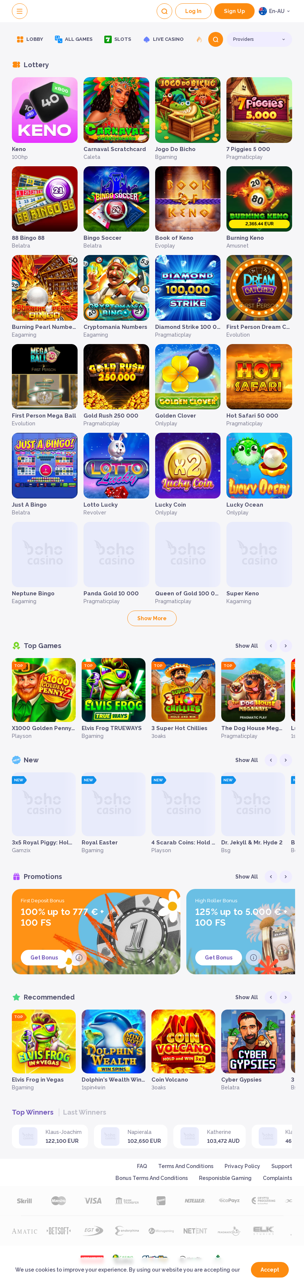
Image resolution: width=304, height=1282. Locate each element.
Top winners (32, 1112)
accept (270, 1270)
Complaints (277, 1178)
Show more (152, 618)
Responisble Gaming (225, 1178)
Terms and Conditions (185, 1166)
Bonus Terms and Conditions (151, 1178)
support (281, 1166)
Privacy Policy (242, 1166)
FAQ (142, 1166)
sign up (234, 11)
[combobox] (275, 11)
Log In (193, 11)
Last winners (84, 1112)
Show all (246, 646)
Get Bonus (44, 958)
